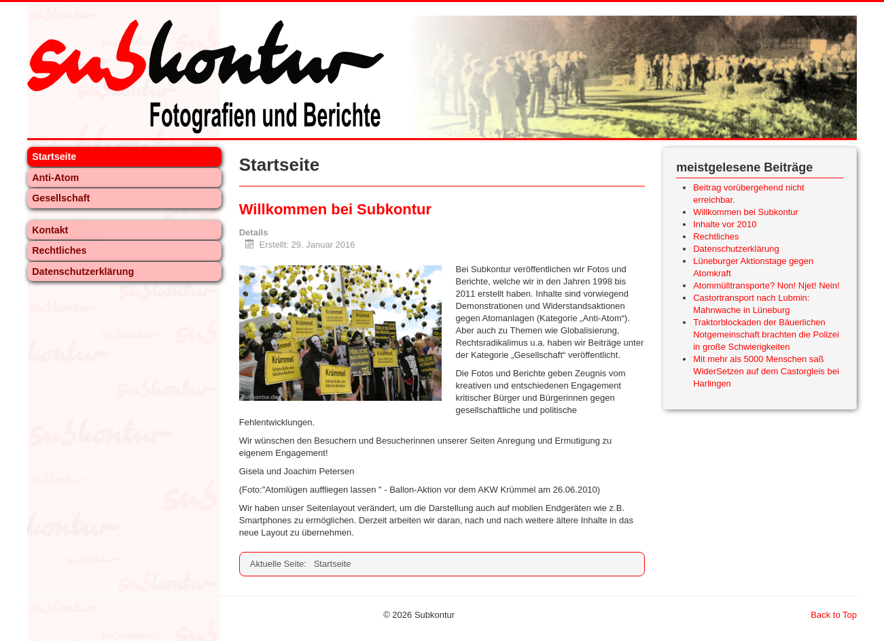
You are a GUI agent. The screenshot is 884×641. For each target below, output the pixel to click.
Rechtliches (59, 250)
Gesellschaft (61, 198)
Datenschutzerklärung (83, 271)
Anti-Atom (55, 177)
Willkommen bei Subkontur (335, 209)
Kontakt (50, 230)
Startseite (54, 156)
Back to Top (834, 615)
